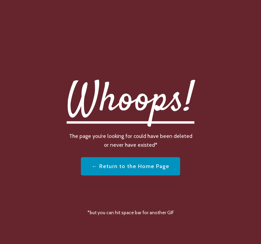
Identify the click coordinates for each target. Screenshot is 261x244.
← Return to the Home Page (130, 166)
